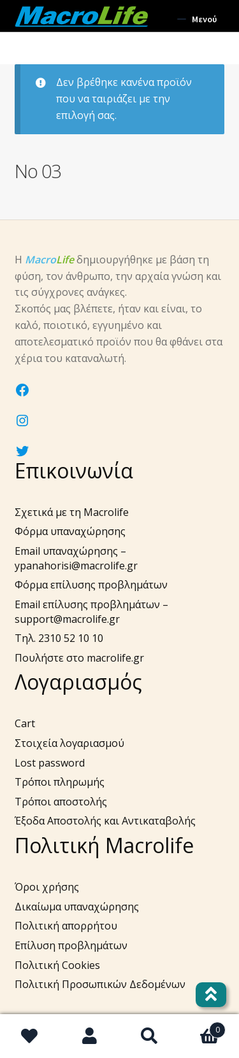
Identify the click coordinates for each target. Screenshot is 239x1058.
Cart (25, 723)
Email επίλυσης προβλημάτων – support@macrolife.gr (91, 611)
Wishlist (30, 1036)
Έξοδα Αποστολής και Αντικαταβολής (105, 821)
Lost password (50, 763)
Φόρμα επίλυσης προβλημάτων (91, 585)
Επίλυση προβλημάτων (71, 945)
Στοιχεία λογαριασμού (69, 743)
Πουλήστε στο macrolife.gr (79, 658)
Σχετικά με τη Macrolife (72, 512)
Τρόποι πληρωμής (60, 782)
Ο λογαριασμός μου (90, 1036)
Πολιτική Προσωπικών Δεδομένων (100, 984)
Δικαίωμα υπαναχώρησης (77, 907)
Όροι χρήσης (47, 887)
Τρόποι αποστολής (61, 802)
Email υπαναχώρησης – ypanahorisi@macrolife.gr (76, 558)
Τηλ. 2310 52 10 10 (59, 638)
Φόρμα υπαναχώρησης (70, 531)
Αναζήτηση (150, 1036)
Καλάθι (202, 1026)
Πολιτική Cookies (57, 965)
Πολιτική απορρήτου (66, 926)
